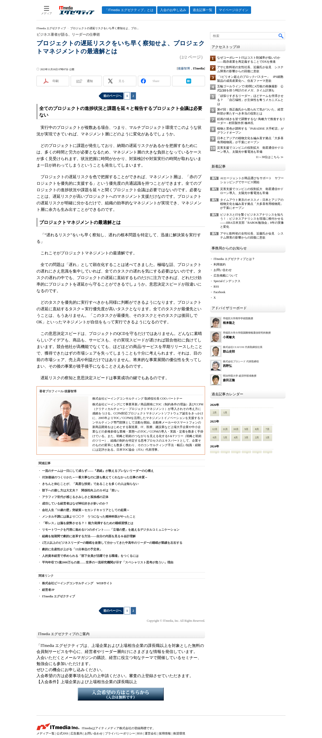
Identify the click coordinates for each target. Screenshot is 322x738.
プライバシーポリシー (120, 733)
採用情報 (165, 733)
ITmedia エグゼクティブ (58, 596)
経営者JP (48, 590)
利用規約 (220, 264)
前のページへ (112, 96)
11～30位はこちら (268, 157)
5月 (225, 437)
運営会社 (151, 733)
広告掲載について (226, 275)
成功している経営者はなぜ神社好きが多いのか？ (75, 503)
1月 (225, 412)
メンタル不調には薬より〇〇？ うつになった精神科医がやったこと (89, 516)
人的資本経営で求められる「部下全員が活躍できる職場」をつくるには (90, 556)
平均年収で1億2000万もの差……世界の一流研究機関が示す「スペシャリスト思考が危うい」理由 (107, 562)
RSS (216, 286)
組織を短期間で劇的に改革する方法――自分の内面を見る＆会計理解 (89, 536)
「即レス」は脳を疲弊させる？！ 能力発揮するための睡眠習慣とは (87, 523)
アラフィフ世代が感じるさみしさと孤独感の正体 (75, 497)
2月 (215, 412)
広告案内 (76, 733)
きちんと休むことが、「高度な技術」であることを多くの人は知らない (90, 484)
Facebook (219, 292)
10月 (235, 429)
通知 (90, 81)
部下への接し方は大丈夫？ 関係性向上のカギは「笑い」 (81, 490)
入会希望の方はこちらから (121, 694)
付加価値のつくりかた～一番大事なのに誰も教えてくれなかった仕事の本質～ (95, 477)
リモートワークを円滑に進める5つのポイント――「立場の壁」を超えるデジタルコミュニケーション (110, 529)
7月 (267, 429)
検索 (281, 35)
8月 (257, 429)
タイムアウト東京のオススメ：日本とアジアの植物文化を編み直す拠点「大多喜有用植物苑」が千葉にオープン (252, 204)
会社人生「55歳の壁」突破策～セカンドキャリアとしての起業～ (86, 510)
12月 (214, 429)
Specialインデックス (227, 281)
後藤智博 (184, 68)
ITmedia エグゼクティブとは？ (234, 259)
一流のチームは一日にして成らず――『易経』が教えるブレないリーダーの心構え (98, 471)
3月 (246, 437)
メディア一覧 (45, 733)
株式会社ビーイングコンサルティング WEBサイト (77, 583)
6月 (215, 437)
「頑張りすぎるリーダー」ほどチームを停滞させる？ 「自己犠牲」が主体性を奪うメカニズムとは (250, 100)
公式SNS (62, 733)
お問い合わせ (223, 270)
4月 (236, 437)
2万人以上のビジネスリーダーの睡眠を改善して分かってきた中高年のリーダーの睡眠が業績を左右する (112, 543)
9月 (246, 429)
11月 (225, 429)
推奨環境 (179, 733)
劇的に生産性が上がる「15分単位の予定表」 (72, 549)
